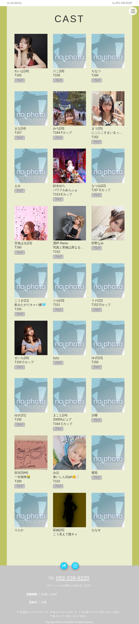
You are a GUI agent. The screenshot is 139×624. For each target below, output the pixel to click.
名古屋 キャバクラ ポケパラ (34, 612)
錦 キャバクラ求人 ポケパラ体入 (69, 616)
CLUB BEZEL (14, 3)
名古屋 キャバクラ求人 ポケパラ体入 (101, 612)
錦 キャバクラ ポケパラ (65, 612)
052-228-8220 (122, 2)
